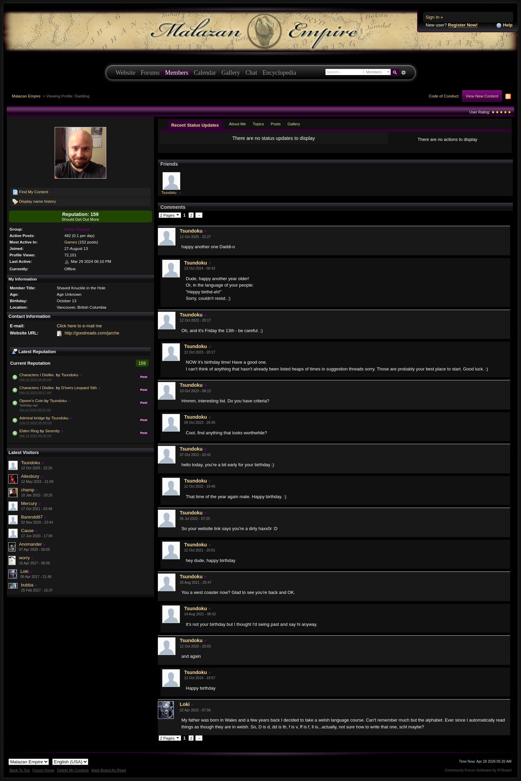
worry (24, 557)
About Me (237, 124)
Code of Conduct (444, 96)
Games (70, 242)
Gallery (231, 72)
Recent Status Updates (195, 125)
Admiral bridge (32, 418)
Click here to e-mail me (79, 325)
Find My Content (30, 192)
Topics (258, 124)
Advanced (403, 72)
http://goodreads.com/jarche (91, 332)
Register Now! (463, 25)
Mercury (29, 503)
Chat (251, 72)
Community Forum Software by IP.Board (478, 770)
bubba (27, 584)
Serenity (52, 431)
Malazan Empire (26, 96)
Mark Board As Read (108, 770)
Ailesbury (30, 476)
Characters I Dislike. (37, 375)
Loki (24, 571)
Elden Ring (29, 431)
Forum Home (43, 770)
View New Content (482, 96)
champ (27, 489)
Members (176, 72)
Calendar (205, 72)
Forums (150, 72)
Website (125, 72)
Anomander (30, 544)
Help (504, 25)
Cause (27, 530)
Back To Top (20, 770)
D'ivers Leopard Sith (79, 387)
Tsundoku (69, 375)
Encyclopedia (279, 72)
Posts (276, 124)
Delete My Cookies (73, 770)
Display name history (34, 201)
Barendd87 (32, 517)
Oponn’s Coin (31, 400)
